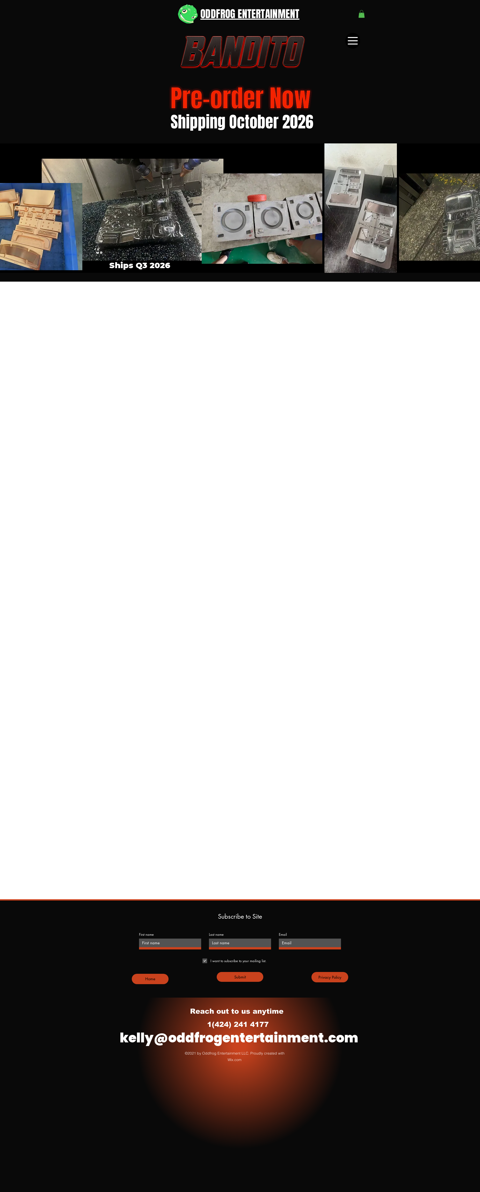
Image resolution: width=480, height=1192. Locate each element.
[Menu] (352, 41)
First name (146, 934)
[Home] (150, 979)
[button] (361, 14)
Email (283, 934)
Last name (216, 934)
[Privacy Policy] (329, 977)
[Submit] (240, 977)
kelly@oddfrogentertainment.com (239, 1038)
